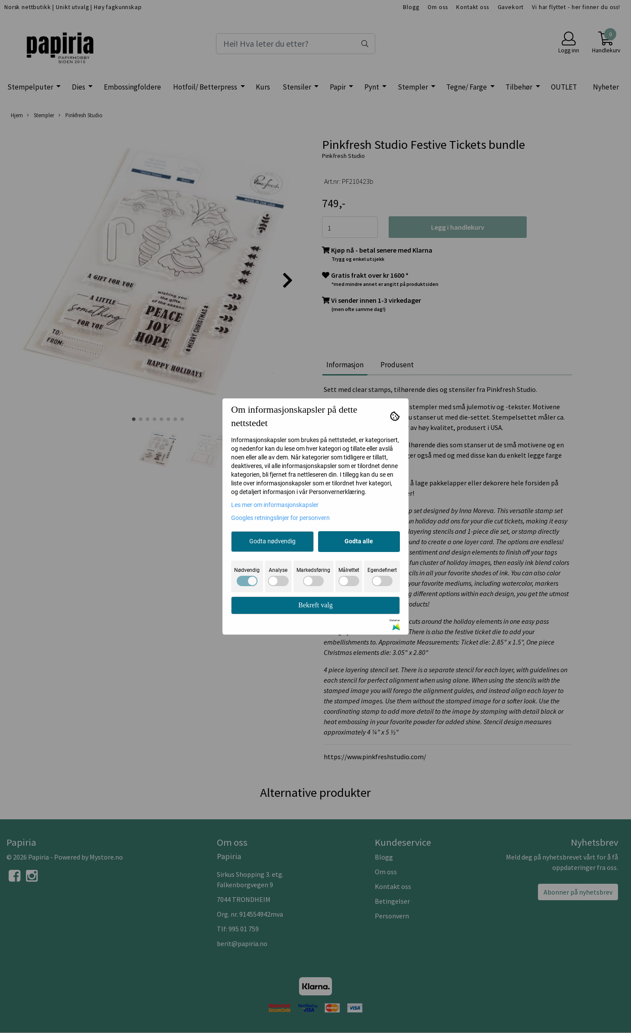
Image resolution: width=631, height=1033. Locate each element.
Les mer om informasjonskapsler (275, 504)
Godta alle (358, 541)
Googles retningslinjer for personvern (280, 517)
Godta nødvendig (272, 541)
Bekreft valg (315, 605)
